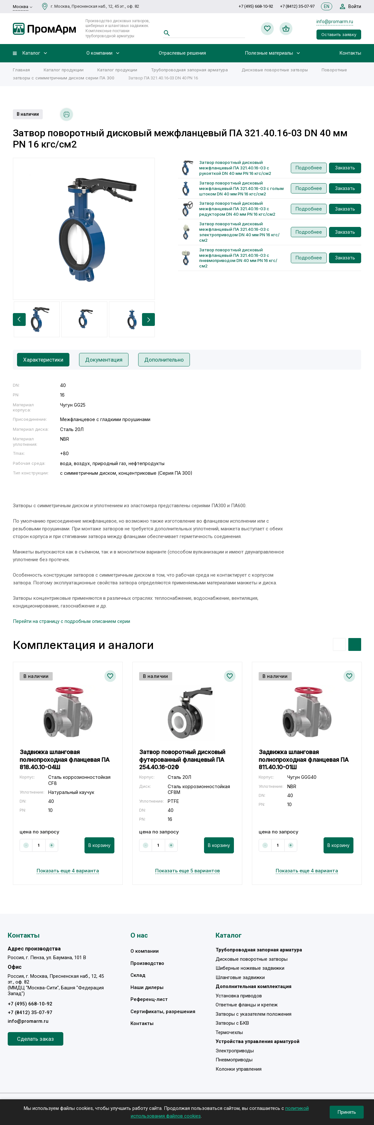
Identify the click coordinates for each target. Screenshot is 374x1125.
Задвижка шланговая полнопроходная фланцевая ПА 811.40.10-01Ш (304, 759)
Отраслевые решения (182, 53)
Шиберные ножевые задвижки (250, 968)
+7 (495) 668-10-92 (256, 6)
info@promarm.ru (334, 21)
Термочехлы (229, 1032)
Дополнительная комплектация (253, 986)
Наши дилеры (147, 987)
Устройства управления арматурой (257, 1041)
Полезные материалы (269, 53)
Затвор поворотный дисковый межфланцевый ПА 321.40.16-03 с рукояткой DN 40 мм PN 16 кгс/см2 (235, 168)
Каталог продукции (64, 69)
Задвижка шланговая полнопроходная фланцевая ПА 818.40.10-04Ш (65, 759)
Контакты (350, 53)
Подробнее (309, 167)
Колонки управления (239, 1069)
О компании (99, 53)
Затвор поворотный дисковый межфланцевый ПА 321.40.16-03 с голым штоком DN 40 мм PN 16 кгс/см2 (241, 188)
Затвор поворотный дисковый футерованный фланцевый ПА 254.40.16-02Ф (182, 759)
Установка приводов (239, 996)
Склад (137, 975)
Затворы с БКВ (232, 1023)
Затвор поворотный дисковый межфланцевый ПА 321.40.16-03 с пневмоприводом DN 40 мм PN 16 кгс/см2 (238, 258)
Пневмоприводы (234, 1060)
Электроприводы (235, 1051)
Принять (346, 1112)
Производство (147, 963)
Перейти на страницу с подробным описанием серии (71, 621)
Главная (21, 69)
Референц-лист (149, 999)
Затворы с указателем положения (253, 1014)
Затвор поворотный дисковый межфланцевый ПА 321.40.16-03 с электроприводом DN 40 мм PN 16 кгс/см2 (239, 232)
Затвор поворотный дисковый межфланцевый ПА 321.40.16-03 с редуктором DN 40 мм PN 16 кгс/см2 (237, 209)
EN (326, 6)
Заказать (345, 167)
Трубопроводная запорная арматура (189, 69)
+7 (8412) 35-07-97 (297, 6)
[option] (83, 229)
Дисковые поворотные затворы (275, 69)
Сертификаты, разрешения (162, 1011)
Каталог (31, 53)
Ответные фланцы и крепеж (247, 1005)
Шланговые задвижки (240, 977)
